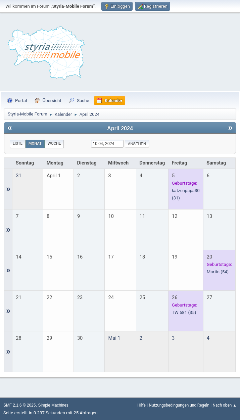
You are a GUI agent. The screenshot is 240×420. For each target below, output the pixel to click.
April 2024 (120, 128)
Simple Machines (53, 405)
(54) (218, 271)
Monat (35, 143)
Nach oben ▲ (225, 405)
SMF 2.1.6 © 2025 (19, 405)
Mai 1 (114, 338)
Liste (17, 143)
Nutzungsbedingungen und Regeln (179, 405)
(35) (184, 312)
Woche (54, 143)
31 (18, 176)
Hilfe (141, 405)
